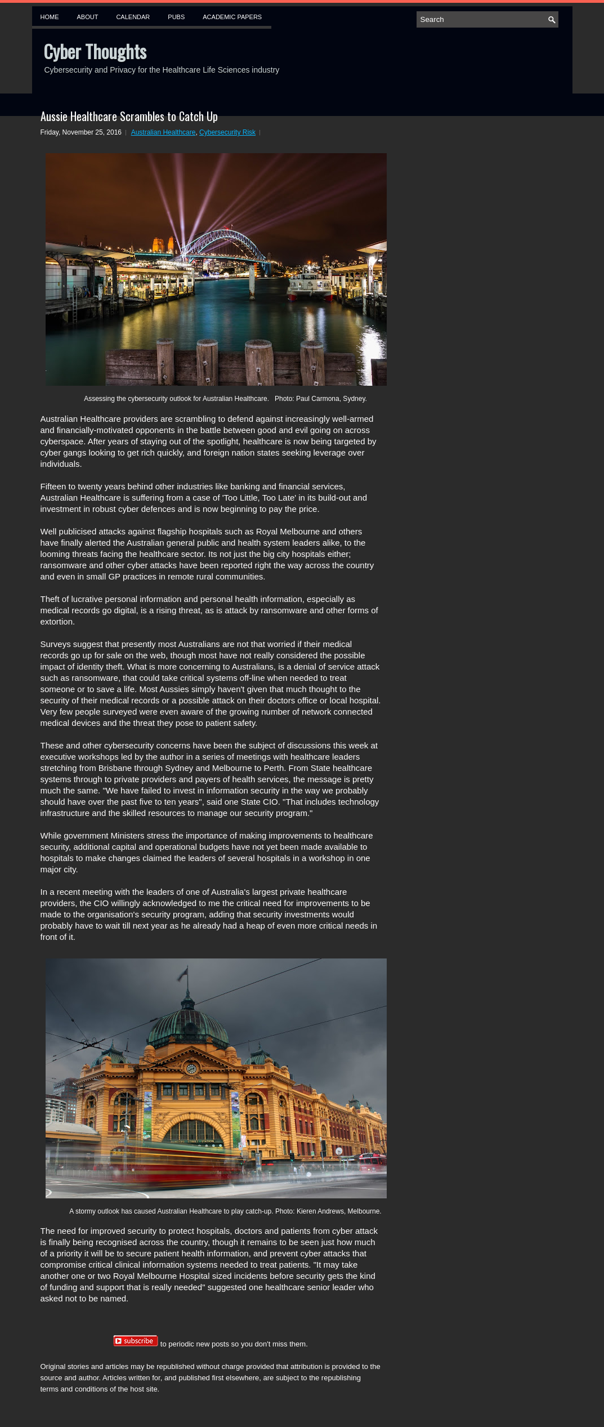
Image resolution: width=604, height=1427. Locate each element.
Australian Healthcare (163, 132)
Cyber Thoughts (94, 51)
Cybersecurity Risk (227, 132)
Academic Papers (232, 17)
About (88, 17)
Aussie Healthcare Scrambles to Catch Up (129, 116)
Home (50, 17)
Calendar (133, 17)
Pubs (176, 17)
